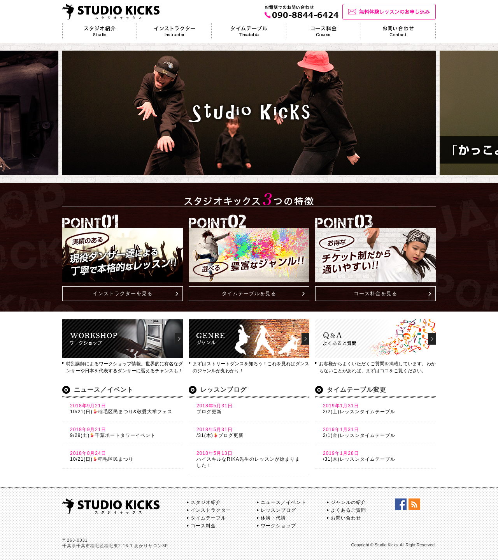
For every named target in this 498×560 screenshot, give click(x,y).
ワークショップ (278, 525)
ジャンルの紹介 (348, 502)
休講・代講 (273, 518)
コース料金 (203, 525)
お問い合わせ (346, 518)
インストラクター (211, 510)
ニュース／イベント (283, 502)
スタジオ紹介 (206, 502)
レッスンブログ (278, 510)
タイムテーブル (208, 518)
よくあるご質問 (348, 510)
